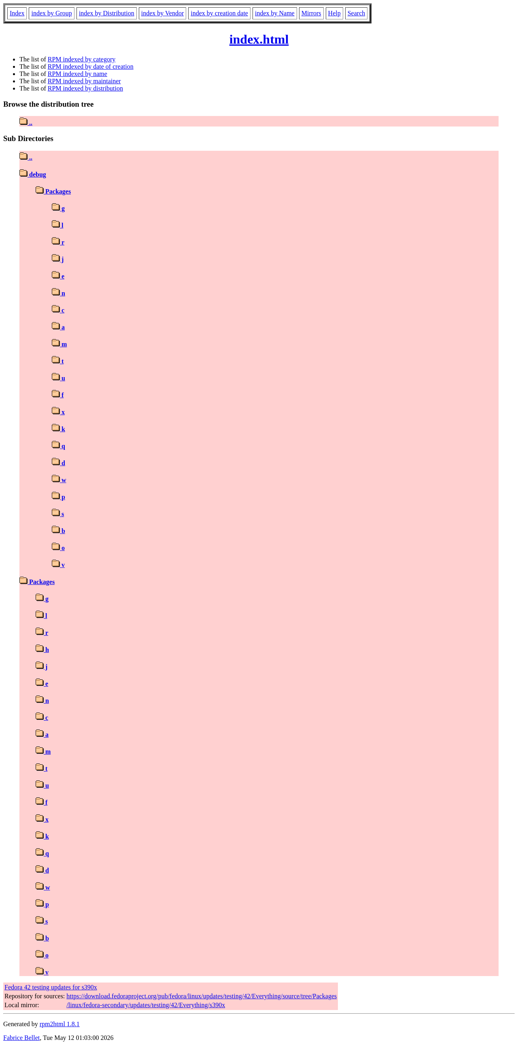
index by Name (275, 13)
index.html (259, 39)
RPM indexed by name (77, 73)
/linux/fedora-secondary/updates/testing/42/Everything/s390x (145, 1005)
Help (334, 13)
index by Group (51, 13)
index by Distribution (106, 13)
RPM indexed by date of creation (91, 66)
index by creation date (219, 13)
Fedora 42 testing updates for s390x (50, 987)
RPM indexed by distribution (85, 88)
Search (356, 13)
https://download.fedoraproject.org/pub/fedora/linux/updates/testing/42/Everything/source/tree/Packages (201, 996)
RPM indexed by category (82, 59)
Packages (53, 191)
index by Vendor (162, 13)
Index (17, 13)
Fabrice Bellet (21, 1037)
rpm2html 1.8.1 (60, 1024)
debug (32, 174)
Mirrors (311, 13)
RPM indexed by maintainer (84, 81)
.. (25, 122)
